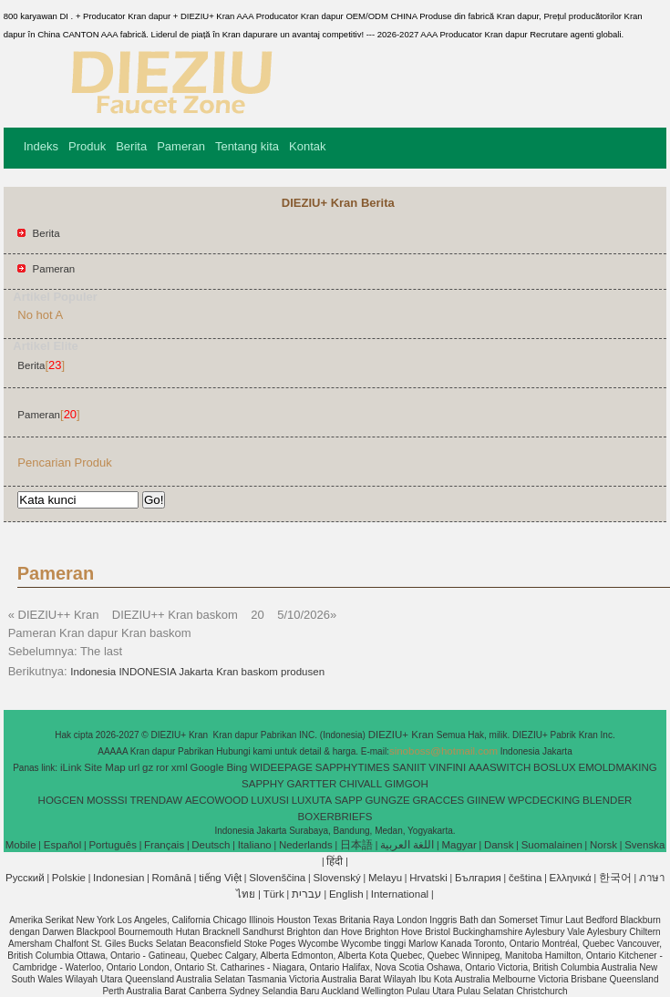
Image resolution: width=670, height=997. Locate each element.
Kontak (307, 146)
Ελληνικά (571, 877)
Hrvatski (428, 877)
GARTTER (312, 783)
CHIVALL (360, 783)
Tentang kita (247, 146)
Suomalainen (551, 844)
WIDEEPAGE (281, 767)
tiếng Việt (220, 877)
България (478, 877)
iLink (71, 767)
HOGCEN (61, 800)
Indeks (41, 146)
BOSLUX (554, 767)
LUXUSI (270, 800)
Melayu (385, 877)
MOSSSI (107, 800)
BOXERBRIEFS (335, 816)
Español (63, 844)
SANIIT (409, 767)
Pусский (25, 877)
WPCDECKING (544, 800)
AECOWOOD (217, 800)
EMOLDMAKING (618, 767)
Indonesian (118, 877)
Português (112, 844)
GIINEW (486, 800)
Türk (273, 894)
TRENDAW (155, 800)
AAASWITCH (500, 767)
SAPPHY (263, 783)
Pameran (181, 146)
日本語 (356, 844)
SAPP (349, 800)
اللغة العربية (407, 844)
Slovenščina (277, 877)
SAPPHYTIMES (352, 767)
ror (162, 767)
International (399, 894)
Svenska (644, 844)
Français (164, 844)
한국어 (615, 877)
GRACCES (438, 800)
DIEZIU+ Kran (402, 734)
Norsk (603, 844)
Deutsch (210, 844)
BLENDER (607, 800)
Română (171, 877)
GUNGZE (387, 800)
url (134, 767)
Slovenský (336, 877)
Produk (87, 146)
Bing (236, 767)
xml (179, 767)
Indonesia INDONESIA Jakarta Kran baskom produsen (197, 671)
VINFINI (447, 767)
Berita (131, 146)
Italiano (255, 844)
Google (207, 767)
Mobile (20, 844)
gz (147, 767)
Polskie (69, 877)
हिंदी (334, 861)
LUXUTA (312, 800)
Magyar (458, 844)
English (346, 894)
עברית (307, 894)
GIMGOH (406, 783)
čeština (525, 877)
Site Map (104, 767)
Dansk (499, 844)
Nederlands (306, 844)
